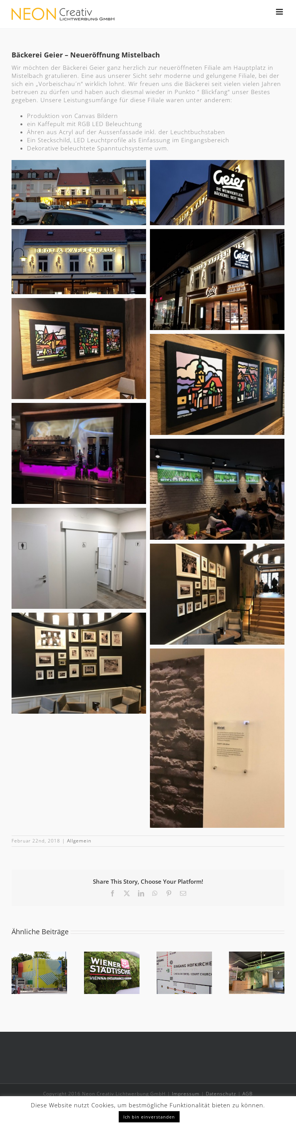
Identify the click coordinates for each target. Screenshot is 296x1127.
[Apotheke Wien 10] (256, 955)
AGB (247, 1093)
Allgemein (79, 840)
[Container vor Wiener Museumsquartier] (39, 955)
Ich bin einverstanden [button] (149, 1117)
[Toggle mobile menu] (280, 12)
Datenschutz (221, 1093)
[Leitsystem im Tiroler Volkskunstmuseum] (184, 955)
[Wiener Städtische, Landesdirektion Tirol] (112, 955)
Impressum (186, 1093)
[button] (17, 973)
